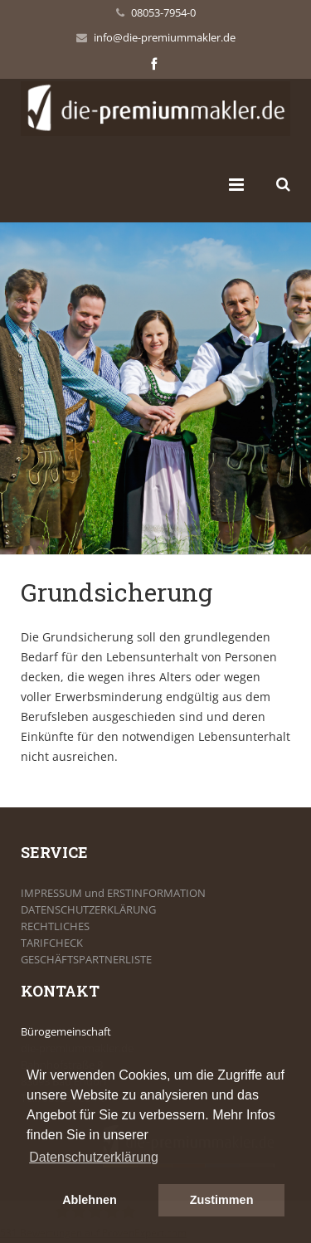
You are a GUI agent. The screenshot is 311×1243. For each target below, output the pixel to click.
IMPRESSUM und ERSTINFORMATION (113, 892)
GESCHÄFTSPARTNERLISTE (86, 959)
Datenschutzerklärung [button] (93, 1157)
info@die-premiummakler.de (165, 37)
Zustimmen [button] (222, 1199)
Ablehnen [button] (89, 1199)
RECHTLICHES (55, 926)
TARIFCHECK (52, 942)
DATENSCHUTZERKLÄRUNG (88, 909)
